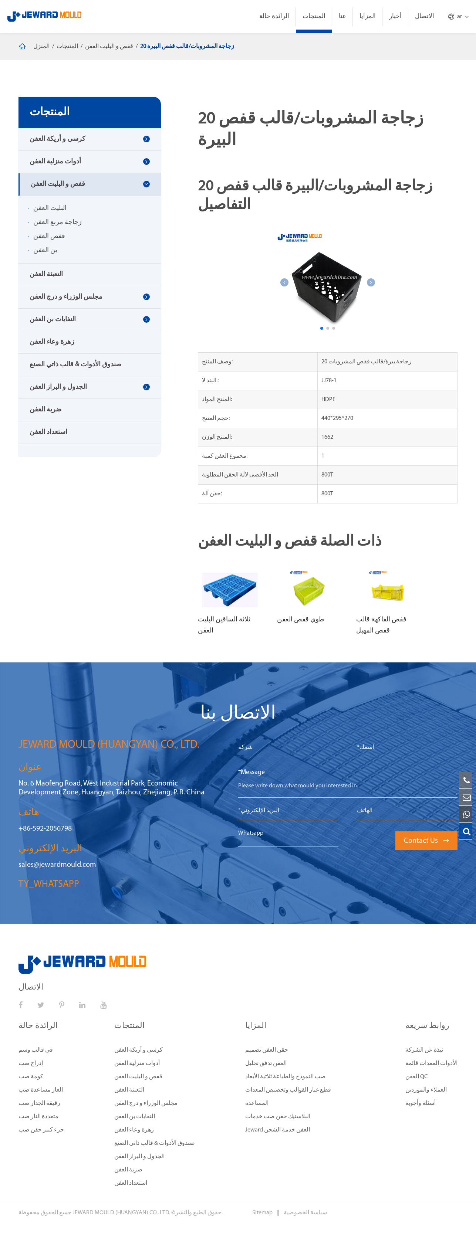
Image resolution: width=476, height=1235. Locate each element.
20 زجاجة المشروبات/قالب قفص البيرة (187, 47)
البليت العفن (50, 208)
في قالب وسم (35, 1050)
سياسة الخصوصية (305, 1213)
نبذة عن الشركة (424, 1050)
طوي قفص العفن (300, 619)
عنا (342, 16)
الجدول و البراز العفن (58, 387)
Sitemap (263, 1213)
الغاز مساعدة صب (40, 1090)
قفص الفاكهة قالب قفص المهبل (381, 625)
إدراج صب (30, 1063)
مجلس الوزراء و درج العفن (66, 297)
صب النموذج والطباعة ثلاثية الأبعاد (285, 1077)
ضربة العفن (45, 409)
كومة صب (30, 1077)
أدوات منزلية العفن (55, 161)
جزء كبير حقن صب (41, 1130)
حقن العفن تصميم (266, 1050)
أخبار (395, 16)
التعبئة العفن (46, 274)
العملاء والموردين (426, 1090)
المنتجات (314, 16)
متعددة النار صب (38, 1117)
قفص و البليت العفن (109, 47)
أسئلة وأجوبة (420, 1103)
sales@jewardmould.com (57, 865)
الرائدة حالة (274, 16)
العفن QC (416, 1077)
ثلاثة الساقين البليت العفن (224, 625)
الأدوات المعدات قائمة (431, 1063)
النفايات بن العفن (53, 319)
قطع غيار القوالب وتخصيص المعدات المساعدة (288, 1096)
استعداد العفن (48, 432)
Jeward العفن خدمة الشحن (277, 1130)
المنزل (41, 47)
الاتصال (424, 16)
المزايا (367, 16)
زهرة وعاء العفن (52, 342)
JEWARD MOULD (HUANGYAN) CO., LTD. (121, 1213)
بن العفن (45, 250)
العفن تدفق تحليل (266, 1063)
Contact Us (426, 841)
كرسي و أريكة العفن (57, 139)
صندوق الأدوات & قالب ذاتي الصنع (75, 364)
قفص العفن (49, 236)
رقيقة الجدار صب (39, 1103)
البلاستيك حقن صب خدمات (277, 1117)
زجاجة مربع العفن (57, 222)
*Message (251, 772)
